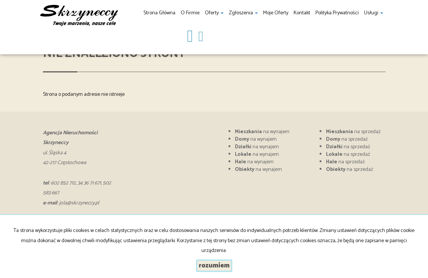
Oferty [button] (214, 13)
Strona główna (159, 13)
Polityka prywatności (337, 13)
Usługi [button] (373, 13)
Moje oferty (275, 13)
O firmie (190, 13)
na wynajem (262, 131)
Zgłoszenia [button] (243, 13)
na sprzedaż (353, 131)
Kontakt (302, 13)
